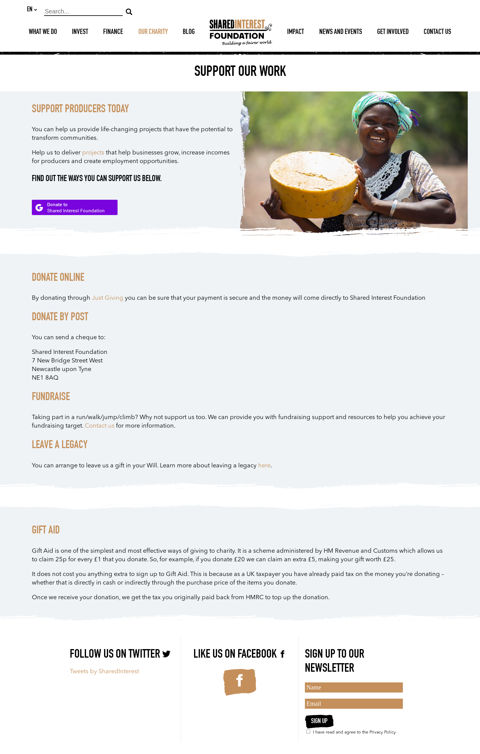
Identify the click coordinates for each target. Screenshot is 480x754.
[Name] (354, 687)
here (264, 466)
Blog (189, 32)
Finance (113, 32)
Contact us (99, 426)
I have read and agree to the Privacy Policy (350, 732)
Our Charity (153, 32)
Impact (295, 32)
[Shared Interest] (241, 33)
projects (93, 153)
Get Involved (393, 32)
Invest (80, 32)
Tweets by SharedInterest (104, 672)
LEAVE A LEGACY (60, 445)
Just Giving (107, 298)
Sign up (319, 721)
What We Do (43, 32)
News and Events (340, 32)
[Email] (354, 704)
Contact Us (437, 32)
